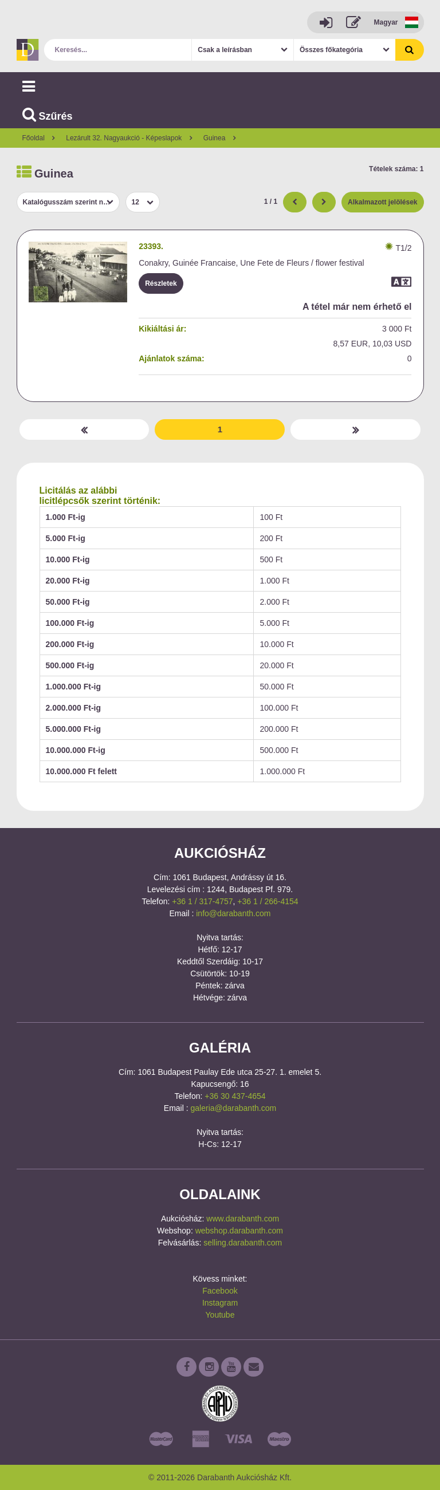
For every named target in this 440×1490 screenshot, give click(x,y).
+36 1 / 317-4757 (202, 901)
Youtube (220, 1314)
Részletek (160, 283)
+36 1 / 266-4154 (267, 901)
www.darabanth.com (242, 1218)
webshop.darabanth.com (239, 1230)
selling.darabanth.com (242, 1242)
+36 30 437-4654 (235, 1096)
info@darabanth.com (233, 913)
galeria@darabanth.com (234, 1108)
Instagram (220, 1302)
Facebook (219, 1290)
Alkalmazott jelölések (382, 202)
